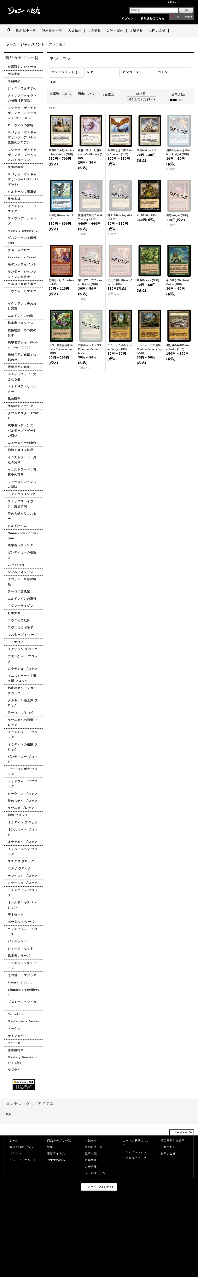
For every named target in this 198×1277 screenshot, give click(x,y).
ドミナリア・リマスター (22, 389)
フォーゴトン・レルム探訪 (22, 484)
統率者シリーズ (19, 955)
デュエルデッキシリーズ (22, 965)
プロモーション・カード (22, 1004)
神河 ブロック (18, 815)
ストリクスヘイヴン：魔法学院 (20, 503)
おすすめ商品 (56, 1160)
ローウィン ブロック (23, 793)
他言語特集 (16, 1050)
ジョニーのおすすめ (22, 88)
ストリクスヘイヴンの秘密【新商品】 (22, 98)
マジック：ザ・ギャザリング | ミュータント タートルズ (22, 113)
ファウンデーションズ (22, 221)
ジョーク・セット (20, 948)
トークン (14, 1028)
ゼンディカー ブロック (23, 759)
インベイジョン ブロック (23, 851)
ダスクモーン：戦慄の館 (22, 240)
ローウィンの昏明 (20, 125)
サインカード (17, 1035)
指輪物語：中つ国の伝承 (22, 333)
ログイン (128, 18)
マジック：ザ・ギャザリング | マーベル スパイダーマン (22, 155)
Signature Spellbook (23, 992)
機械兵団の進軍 (19, 367)
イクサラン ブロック (23, 649)
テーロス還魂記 (19, 591)
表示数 (55, 93)
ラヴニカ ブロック (21, 807)
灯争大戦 (14, 613)
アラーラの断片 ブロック (23, 771)
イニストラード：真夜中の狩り (22, 472)
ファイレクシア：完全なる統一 (22, 376)
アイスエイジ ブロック (23, 892)
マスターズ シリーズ (23, 634)
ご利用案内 (168, 1147)
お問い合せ (168, 1153)
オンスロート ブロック (23, 832)
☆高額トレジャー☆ (22, 66)
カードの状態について (136, 1143)
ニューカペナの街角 (22, 442)
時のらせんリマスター (22, 516)
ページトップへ (183, 1132)
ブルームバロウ (19, 250)
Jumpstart (16, 564)
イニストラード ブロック (23, 734)
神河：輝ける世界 (20, 450)
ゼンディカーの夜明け (22, 555)
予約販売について (135, 1158)
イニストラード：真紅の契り (22, 460)
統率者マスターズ (20, 322)
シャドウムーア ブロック (23, 783)
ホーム (13, 1140)
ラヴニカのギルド (20, 627)
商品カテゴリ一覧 (59, 1140)
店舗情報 (91, 1160)
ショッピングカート (22, 1160)
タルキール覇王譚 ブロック (23, 703)
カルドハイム (17, 525)
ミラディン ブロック (23, 822)
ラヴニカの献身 (19, 620)
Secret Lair (17, 1014)
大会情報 (91, 1166)
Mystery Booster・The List (23, 1060)
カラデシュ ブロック (23, 668)
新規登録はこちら (153, 18)
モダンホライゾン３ (22, 264)
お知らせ (91, 1140)
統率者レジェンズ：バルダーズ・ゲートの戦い (22, 430)
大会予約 (14, 74)
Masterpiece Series (23, 1021)
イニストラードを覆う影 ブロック (22, 678)
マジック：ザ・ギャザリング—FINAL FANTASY (23, 179)
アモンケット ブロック (23, 659)
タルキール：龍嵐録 (22, 191)
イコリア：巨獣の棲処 (22, 581)
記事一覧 (91, 1153)
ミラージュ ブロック (23, 882)
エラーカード (17, 1043)
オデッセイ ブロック (23, 841)
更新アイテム (56, 1153)
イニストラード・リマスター (22, 208)
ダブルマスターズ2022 (23, 415)
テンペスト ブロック (23, 875)
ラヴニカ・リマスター (22, 293)
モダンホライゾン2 (21, 494)
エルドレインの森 (20, 315)
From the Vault (20, 982)
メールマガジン (95, 1173)
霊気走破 (14, 199)
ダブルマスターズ (20, 572)
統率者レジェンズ (20, 545)
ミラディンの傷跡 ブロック (23, 747)
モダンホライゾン (20, 605)
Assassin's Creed (22, 257)
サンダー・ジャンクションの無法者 (22, 274)
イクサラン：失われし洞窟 (22, 306)
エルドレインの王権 (22, 598)
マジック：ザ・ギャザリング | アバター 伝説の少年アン (22, 137)
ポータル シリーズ (21, 921)
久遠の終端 (16, 167)
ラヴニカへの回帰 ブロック (23, 722)
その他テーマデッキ (22, 975)
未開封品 (14, 81)
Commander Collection (23, 535)
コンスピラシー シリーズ (23, 931)
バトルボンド (17, 941)
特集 (50, 1147)
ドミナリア (16, 642)
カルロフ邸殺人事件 (22, 284)
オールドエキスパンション (22, 905)
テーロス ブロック (21, 712)
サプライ (14, 1069)
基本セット (16, 914)
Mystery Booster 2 (23, 230)
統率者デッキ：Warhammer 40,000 (23, 345)
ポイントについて (135, 1151)
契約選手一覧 (94, 1147)
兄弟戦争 (14, 398)
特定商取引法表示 (173, 1140)
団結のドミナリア (20, 406)
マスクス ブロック (21, 861)
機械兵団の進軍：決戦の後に (22, 357)
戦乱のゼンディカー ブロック (22, 690)
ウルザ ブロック (19, 868)
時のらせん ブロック (23, 800)
